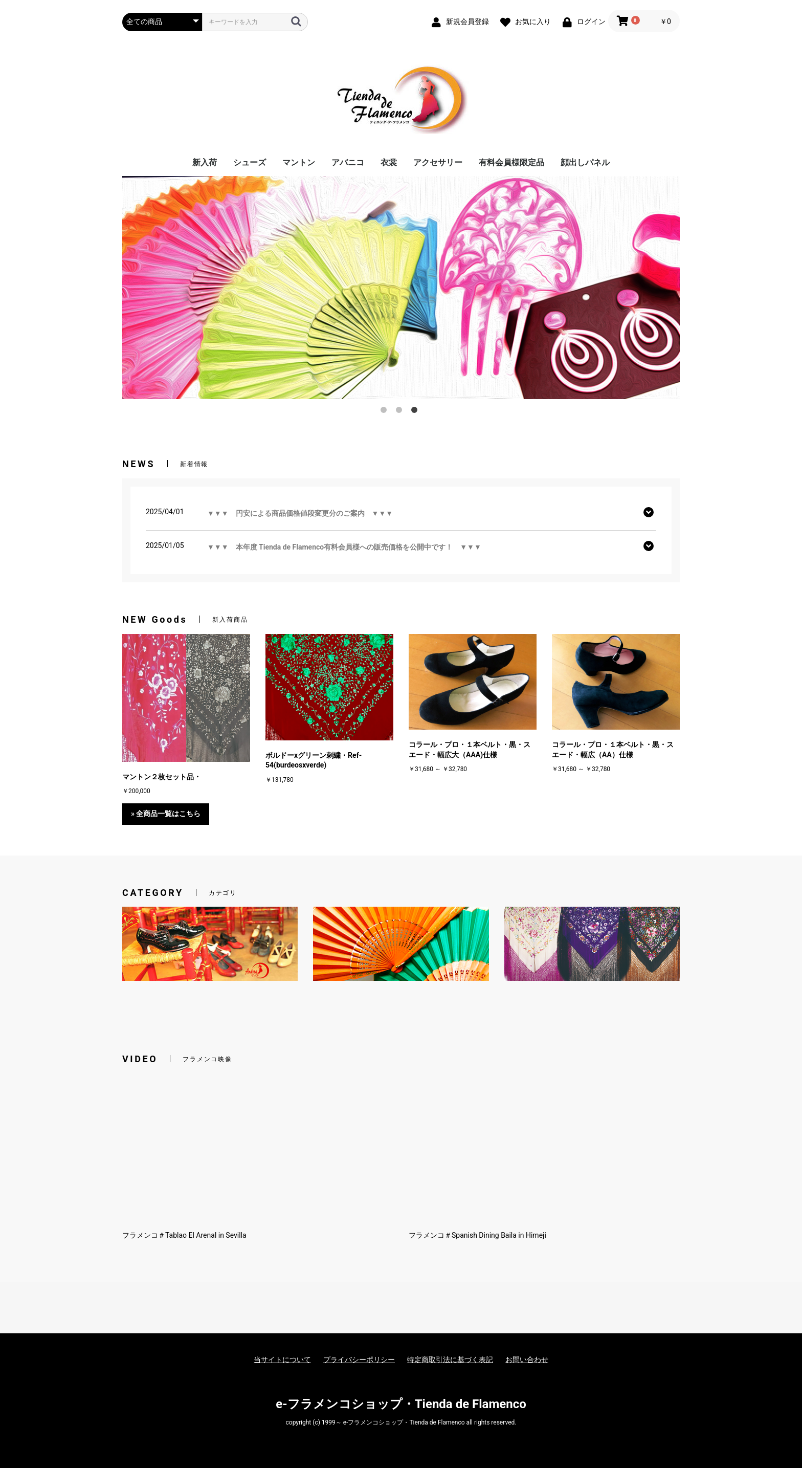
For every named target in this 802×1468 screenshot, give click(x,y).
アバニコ (347, 162)
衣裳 (389, 162)
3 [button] (416, 412)
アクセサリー (437, 162)
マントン (298, 162)
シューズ (249, 162)
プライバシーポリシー (359, 1359)
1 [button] (386, 412)
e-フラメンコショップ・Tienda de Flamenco (401, 1404)
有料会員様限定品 (511, 162)
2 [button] (401, 412)
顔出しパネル (585, 162)
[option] (401, 287)
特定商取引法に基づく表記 (450, 1359)
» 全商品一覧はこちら (166, 813)
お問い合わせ (526, 1359)
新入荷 (204, 162)
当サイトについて (282, 1359)
